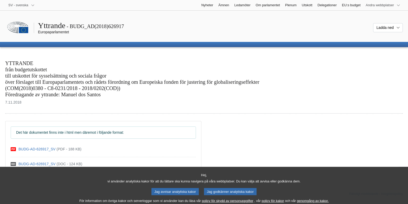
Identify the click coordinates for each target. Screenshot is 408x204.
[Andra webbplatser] (383, 5)
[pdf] (46, 149)
